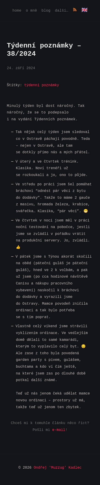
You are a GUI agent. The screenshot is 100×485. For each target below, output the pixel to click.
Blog (46, 10)
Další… (61, 10)
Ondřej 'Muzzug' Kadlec (58, 467)
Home (17, 10)
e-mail (58, 429)
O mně (31, 10)
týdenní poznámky (41, 85)
